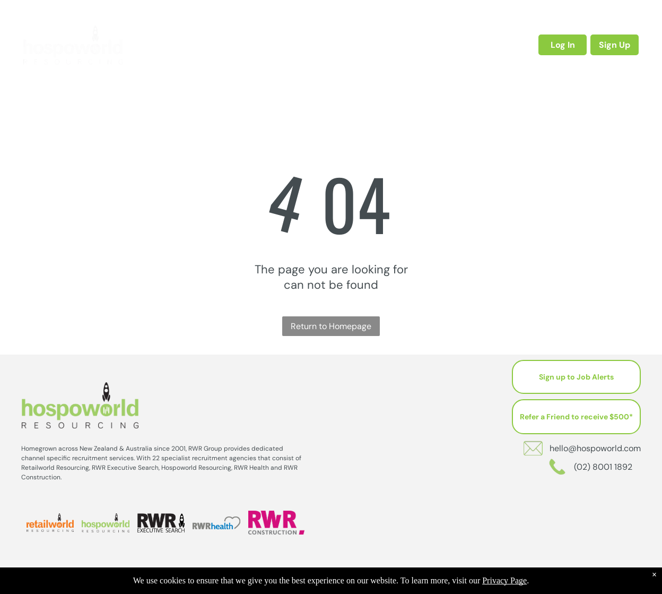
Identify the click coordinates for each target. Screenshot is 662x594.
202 (357, 584)
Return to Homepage (331, 326)
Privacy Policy (393, 584)
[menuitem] (192, 44)
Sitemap (432, 584)
